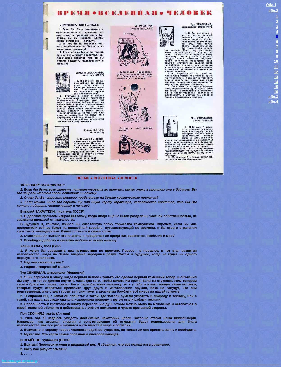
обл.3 (273, 97)
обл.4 (273, 102)
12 (276, 72)
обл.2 (273, 11)
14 (276, 82)
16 (276, 92)
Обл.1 (271, 5)
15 (276, 87)
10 (276, 61)
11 (276, 67)
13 (276, 77)
